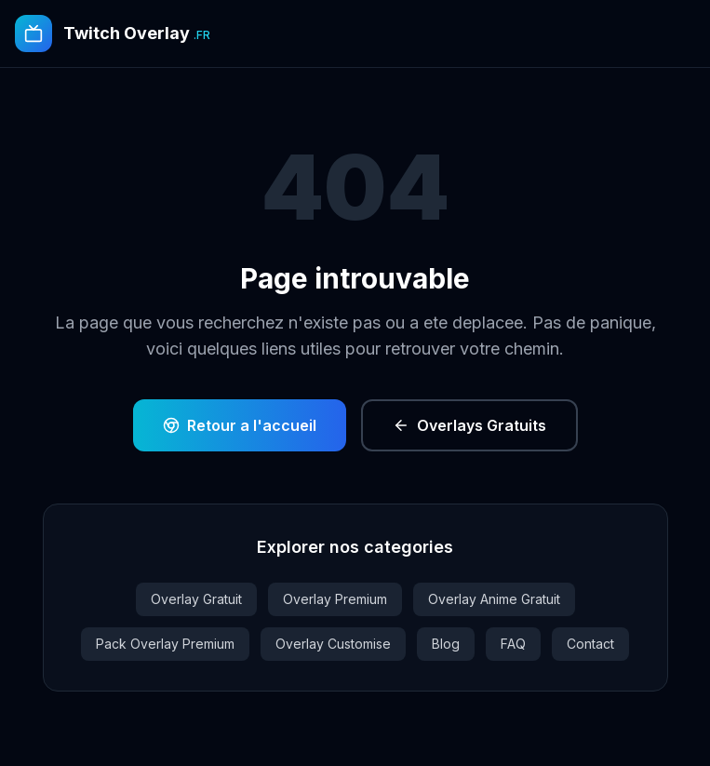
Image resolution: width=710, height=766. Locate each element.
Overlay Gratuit (196, 599)
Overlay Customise (333, 644)
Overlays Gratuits (469, 425)
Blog (446, 644)
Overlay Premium (335, 599)
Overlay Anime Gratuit (494, 599)
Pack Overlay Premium (165, 644)
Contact (590, 644)
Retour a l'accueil (239, 425)
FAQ (513, 644)
